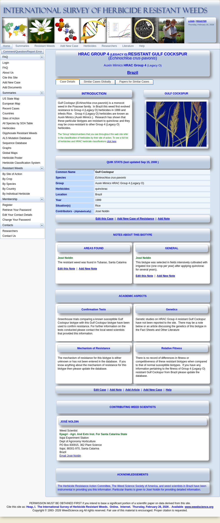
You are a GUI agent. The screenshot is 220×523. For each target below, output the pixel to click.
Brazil (132, 72)
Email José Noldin (70, 455)
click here (111, 141)
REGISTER (201, 21)
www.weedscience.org (199, 506)
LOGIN (191, 21)
